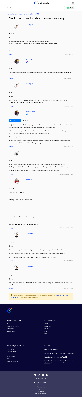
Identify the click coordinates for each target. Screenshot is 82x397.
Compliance (41, 391)
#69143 (11, 54)
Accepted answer (15, 121)
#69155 (11, 261)
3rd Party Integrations (41, 393)
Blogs (45, 331)
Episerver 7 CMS (34, 14)
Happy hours (47, 326)
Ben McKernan (30, 60)
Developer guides (11, 351)
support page (54, 353)
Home (9, 14)
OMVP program (48, 324)
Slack (45, 333)
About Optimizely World (41, 383)
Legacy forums (23, 14)
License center (11, 331)
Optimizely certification (13, 326)
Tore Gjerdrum (30, 25)
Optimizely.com (11, 324)
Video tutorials (11, 356)
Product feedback (49, 336)
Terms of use (41, 387)
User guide (10, 354)
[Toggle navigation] (73, 3)
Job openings (10, 329)
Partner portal (10, 349)
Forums (14, 14)
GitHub (9, 359)
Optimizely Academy (12, 361)
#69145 (11, 78)
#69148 (11, 146)
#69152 (11, 174)
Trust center (41, 389)
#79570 (11, 289)
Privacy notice (41, 385)
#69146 (11, 106)
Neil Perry (29, 179)
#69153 (11, 228)
